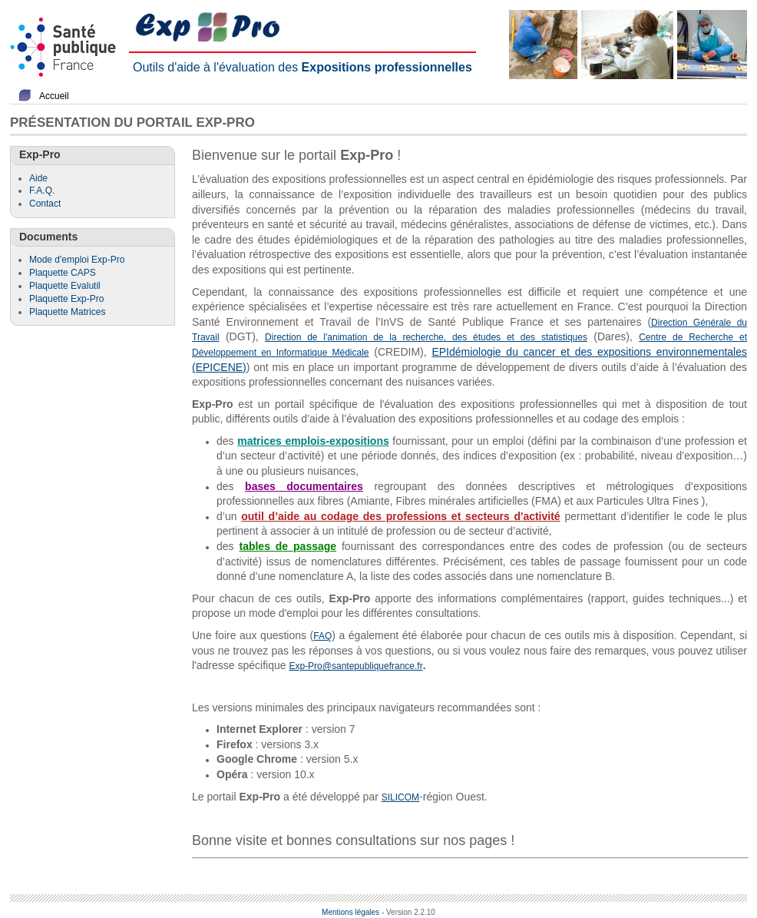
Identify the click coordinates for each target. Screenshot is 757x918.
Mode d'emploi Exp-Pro (76, 259)
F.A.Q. (42, 190)
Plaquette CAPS (62, 272)
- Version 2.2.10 (408, 912)
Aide (38, 178)
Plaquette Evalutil (65, 285)
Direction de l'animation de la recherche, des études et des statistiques (426, 337)
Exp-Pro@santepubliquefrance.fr (355, 666)
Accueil (54, 96)
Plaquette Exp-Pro (66, 298)
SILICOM (400, 797)
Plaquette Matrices (67, 312)
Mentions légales (350, 912)
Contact (45, 203)
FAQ (322, 636)
